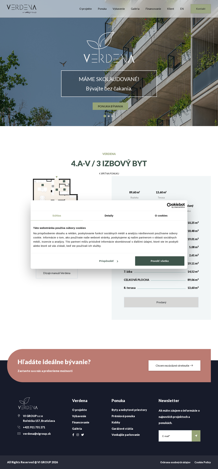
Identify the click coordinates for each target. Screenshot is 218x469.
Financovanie (153, 8)
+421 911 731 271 (34, 427)
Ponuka (102, 8)
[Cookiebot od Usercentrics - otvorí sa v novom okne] (169, 205)
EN (182, 8)
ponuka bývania (110, 106)
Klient (170, 8)
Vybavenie (119, 8)
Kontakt (200, 8)
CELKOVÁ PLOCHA (136, 279)
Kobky (116, 422)
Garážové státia (122, 428)
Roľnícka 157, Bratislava (39, 420)
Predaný (161, 302)
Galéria (135, 8)
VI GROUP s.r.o (33, 416)
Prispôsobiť (108, 260)
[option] (109, 63)
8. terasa (129, 287)
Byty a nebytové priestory (129, 409)
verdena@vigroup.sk (37, 433)
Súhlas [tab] (56, 215)
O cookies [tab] (161, 215)
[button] (109, 173)
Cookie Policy (202, 462)
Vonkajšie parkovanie (126, 434)
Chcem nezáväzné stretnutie (174, 365)
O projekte (85, 8)
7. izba (128, 271)
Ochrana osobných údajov (175, 462)
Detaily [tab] (109, 215)
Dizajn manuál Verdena (56, 273)
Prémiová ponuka (123, 416)
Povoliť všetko (160, 260)
